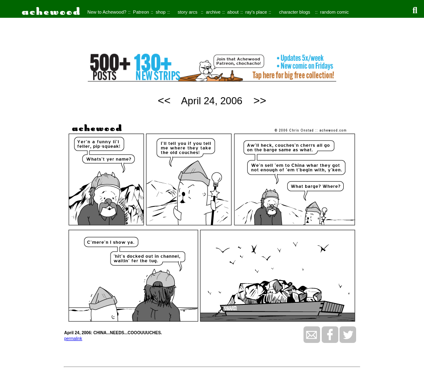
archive (213, 12)
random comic (334, 12)
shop (161, 12)
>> (259, 100)
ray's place (256, 12)
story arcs (188, 12)
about (233, 12)
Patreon (141, 12)
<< (164, 100)
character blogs (294, 12)
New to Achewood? (106, 12)
